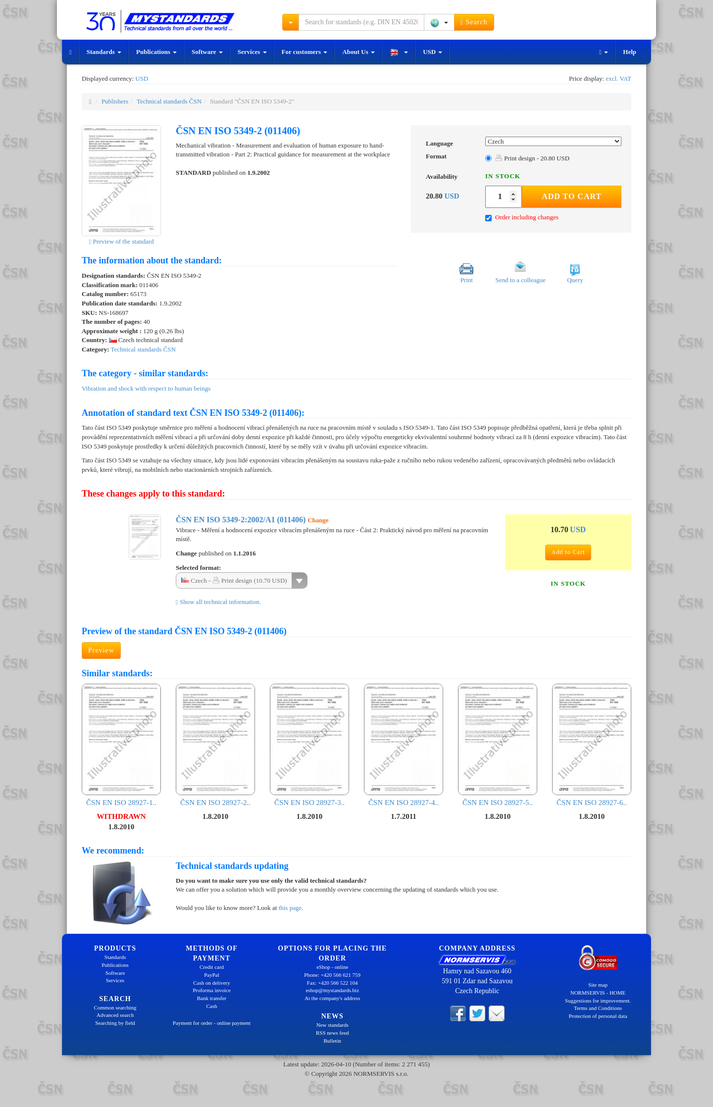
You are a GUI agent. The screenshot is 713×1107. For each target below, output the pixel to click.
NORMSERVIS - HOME (598, 993)
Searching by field (115, 1023)
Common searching (115, 1007)
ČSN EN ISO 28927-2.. (215, 745)
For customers (305, 51)
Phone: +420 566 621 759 (332, 975)
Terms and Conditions (598, 1008)
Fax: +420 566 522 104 (332, 983)
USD (432, 51)
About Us (358, 51)
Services (252, 51)
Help (629, 51)
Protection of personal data (597, 1016)
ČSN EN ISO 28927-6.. (591, 745)
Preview (101, 650)
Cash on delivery (211, 983)
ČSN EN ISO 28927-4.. (403, 745)
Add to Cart (572, 196)
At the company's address (332, 998)
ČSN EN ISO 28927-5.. (497, 745)
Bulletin (332, 1041)
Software (207, 51)
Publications (156, 51)
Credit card (212, 967)
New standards (332, 1025)
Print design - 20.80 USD (532, 158)
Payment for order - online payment (212, 1023)
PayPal (211, 975)
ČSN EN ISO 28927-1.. (121, 745)
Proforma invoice (212, 990)
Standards (104, 51)
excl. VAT (618, 78)
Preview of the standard (121, 241)
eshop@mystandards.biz (332, 990)
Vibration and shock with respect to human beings (146, 388)
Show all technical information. (218, 601)
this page (290, 907)
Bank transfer (212, 998)
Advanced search (115, 1015)
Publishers (115, 101)
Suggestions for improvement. (598, 1001)
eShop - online (332, 967)
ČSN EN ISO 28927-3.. (309, 745)
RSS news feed (332, 1033)
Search (474, 22)
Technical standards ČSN (169, 101)
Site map (598, 985)
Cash (211, 1006)
